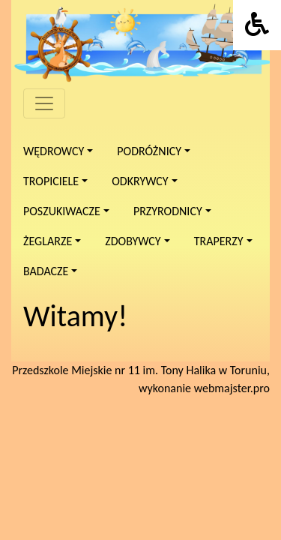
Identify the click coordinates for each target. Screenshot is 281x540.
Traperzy (219, 241)
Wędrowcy (53, 151)
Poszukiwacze (61, 211)
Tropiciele (51, 181)
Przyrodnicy (167, 211)
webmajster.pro (232, 388)
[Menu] (44, 103)
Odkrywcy (140, 181)
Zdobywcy (132, 241)
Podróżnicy (149, 151)
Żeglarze (47, 241)
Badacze (45, 271)
